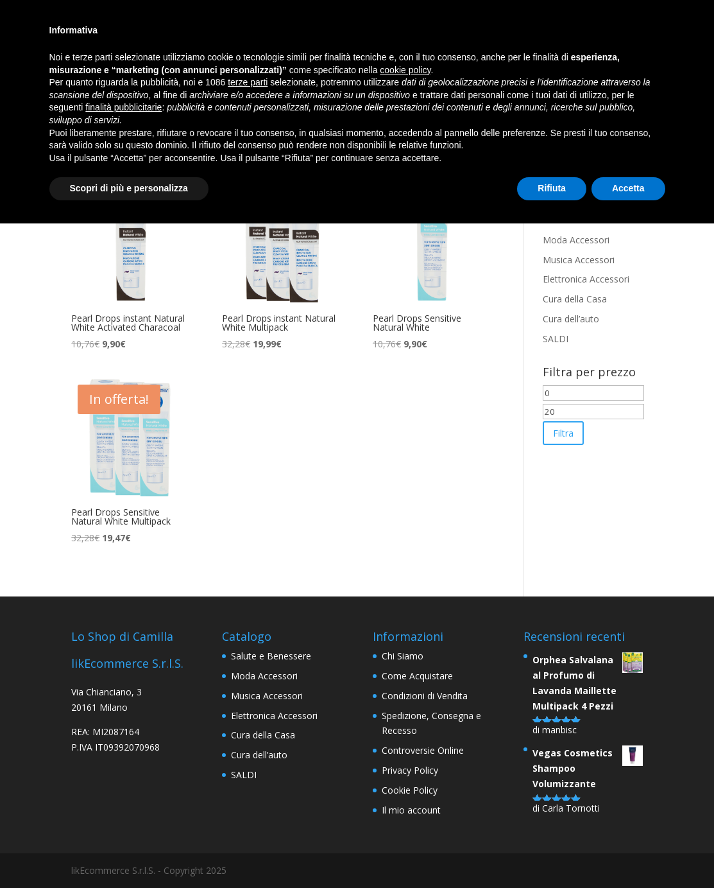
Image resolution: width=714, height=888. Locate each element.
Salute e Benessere (271, 656)
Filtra (563, 433)
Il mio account (411, 810)
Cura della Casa (575, 299)
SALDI (555, 339)
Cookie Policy (410, 790)
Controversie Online (423, 750)
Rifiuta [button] (552, 188)
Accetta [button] (628, 188)
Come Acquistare (417, 676)
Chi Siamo (402, 656)
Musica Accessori (579, 260)
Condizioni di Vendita (425, 696)
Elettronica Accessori (586, 279)
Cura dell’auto (571, 319)
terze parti (248, 82)
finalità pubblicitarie (123, 107)
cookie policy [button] (405, 70)
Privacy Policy (410, 770)
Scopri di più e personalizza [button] (129, 188)
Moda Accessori (576, 240)
